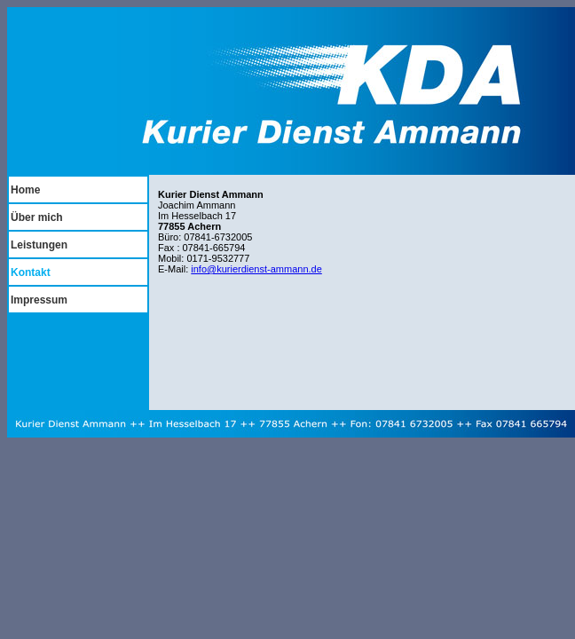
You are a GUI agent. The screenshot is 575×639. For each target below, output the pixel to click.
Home (25, 190)
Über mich (37, 217)
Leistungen (39, 245)
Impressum (39, 300)
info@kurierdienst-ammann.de (256, 269)
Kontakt (31, 272)
